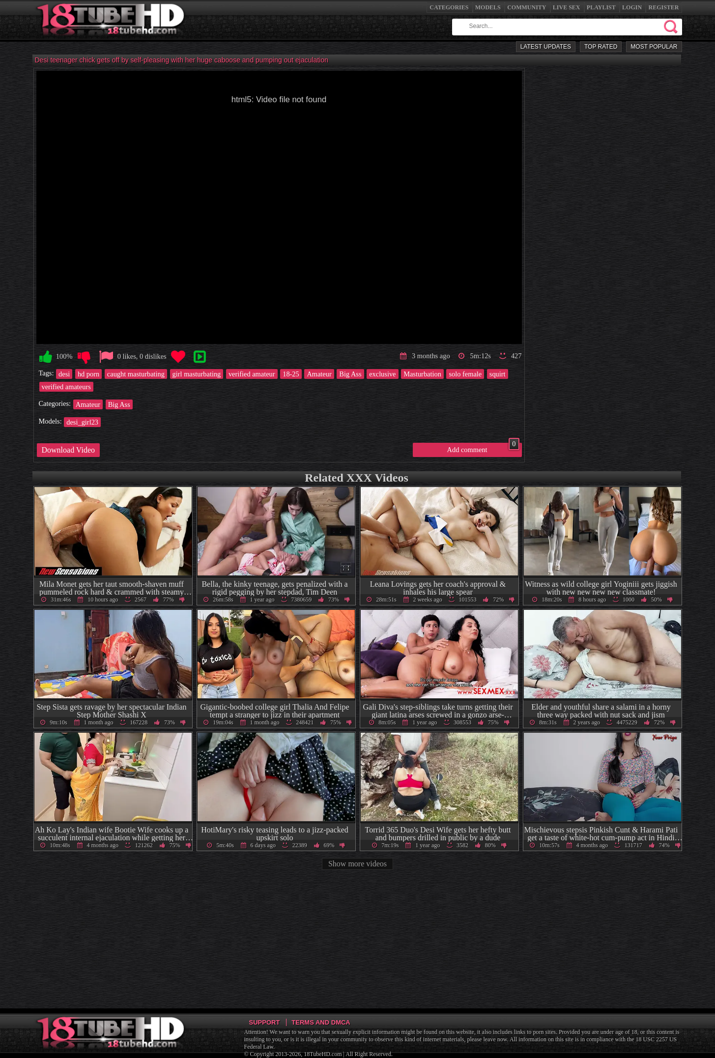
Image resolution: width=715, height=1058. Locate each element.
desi (64, 374)
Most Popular (653, 46)
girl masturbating (196, 374)
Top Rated (600, 46)
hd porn (88, 374)
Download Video (68, 450)
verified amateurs (66, 387)
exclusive (382, 374)
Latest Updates (545, 46)
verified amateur (252, 374)
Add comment (483, 448)
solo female (465, 374)
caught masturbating (136, 374)
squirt (497, 374)
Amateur (319, 374)
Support (264, 1022)
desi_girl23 (82, 422)
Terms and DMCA (320, 1022)
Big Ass (350, 374)
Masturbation (422, 374)
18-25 (291, 374)
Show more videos (357, 863)
